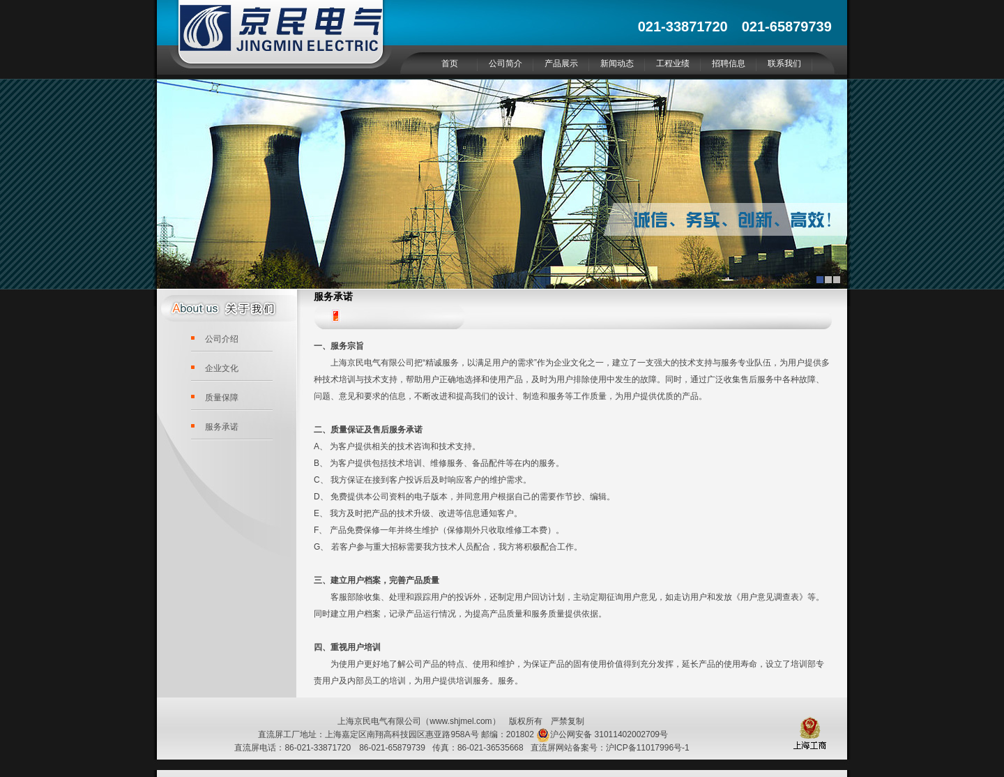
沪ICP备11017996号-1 (648, 748)
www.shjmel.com (460, 721)
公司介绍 (221, 339)
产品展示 (561, 63)
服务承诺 (221, 427)
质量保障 (221, 397)
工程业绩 (673, 63)
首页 (449, 63)
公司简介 (505, 63)
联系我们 (784, 63)
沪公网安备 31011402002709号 (602, 734)
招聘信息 (728, 63)
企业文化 (221, 368)
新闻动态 (617, 63)
